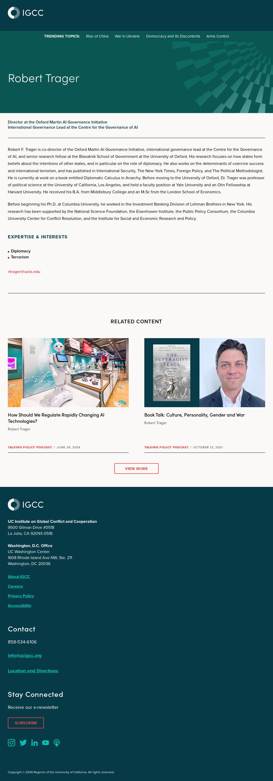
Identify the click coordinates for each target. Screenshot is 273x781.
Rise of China (97, 36)
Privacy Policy (21, 596)
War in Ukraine (127, 36)
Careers (15, 586)
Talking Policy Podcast (30, 447)
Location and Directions (33, 670)
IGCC (25, 13)
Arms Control (217, 36)
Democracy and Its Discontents (173, 36)
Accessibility (19, 606)
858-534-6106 (22, 642)
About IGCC (19, 577)
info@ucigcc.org (25, 655)
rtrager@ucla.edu (24, 272)
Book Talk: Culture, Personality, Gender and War (194, 414)
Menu (259, 12)
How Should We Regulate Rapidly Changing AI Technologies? (56, 417)
